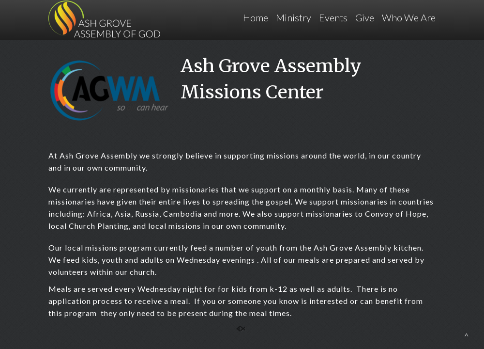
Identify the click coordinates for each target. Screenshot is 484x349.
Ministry (293, 17)
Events (333, 17)
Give (364, 17)
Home (255, 17)
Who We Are (409, 17)
